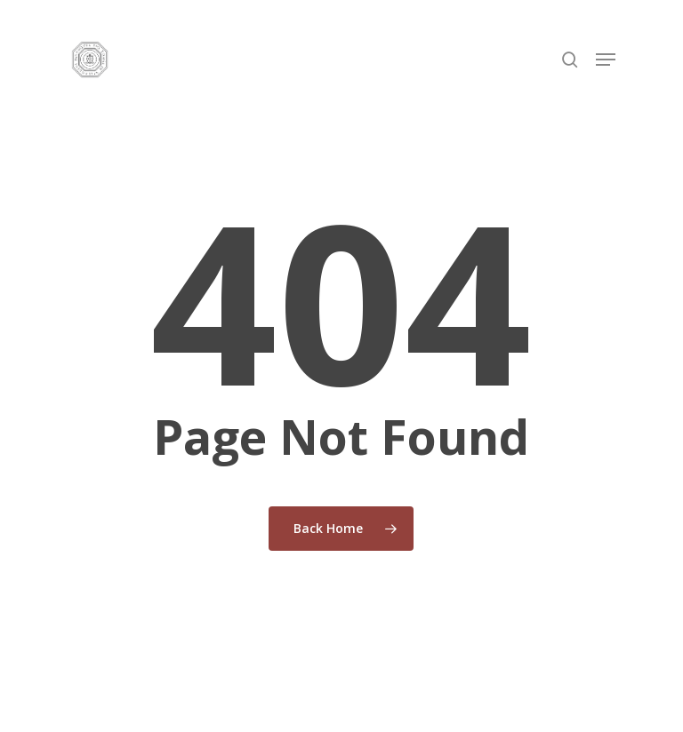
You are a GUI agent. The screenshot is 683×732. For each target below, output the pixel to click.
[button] (605, 59)
